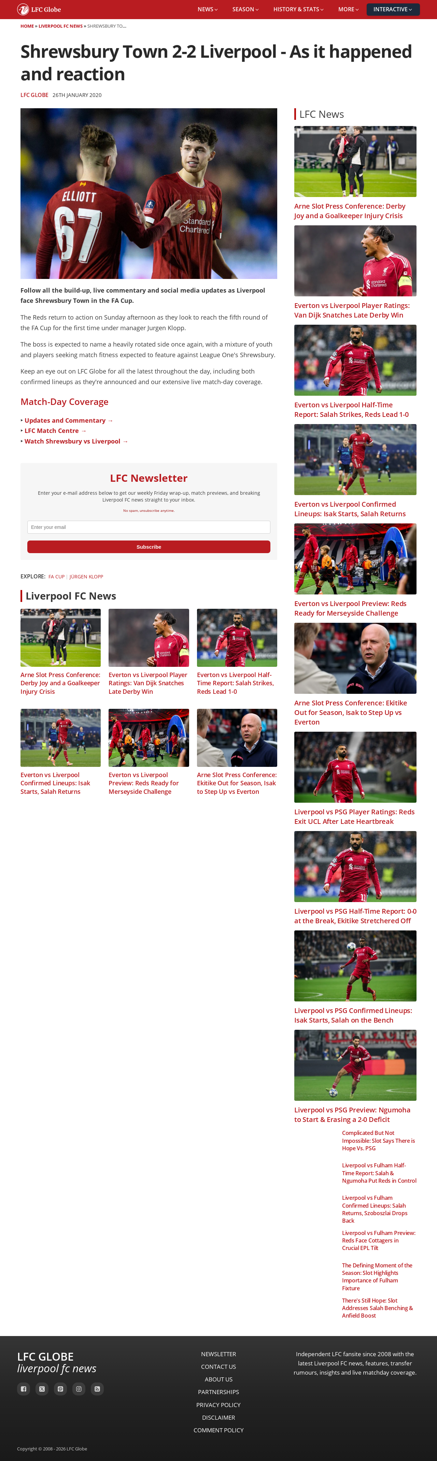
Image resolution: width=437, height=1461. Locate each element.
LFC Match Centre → (56, 430)
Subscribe (149, 547)
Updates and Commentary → (69, 420)
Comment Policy (219, 1430)
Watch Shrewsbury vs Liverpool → (76, 441)
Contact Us (218, 1367)
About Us (218, 1379)
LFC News (321, 114)
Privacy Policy (218, 1405)
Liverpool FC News (61, 26)
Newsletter (218, 1354)
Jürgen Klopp (86, 576)
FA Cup (56, 576)
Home (27, 26)
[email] (148, 527)
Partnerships (218, 1392)
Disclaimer (218, 1417)
